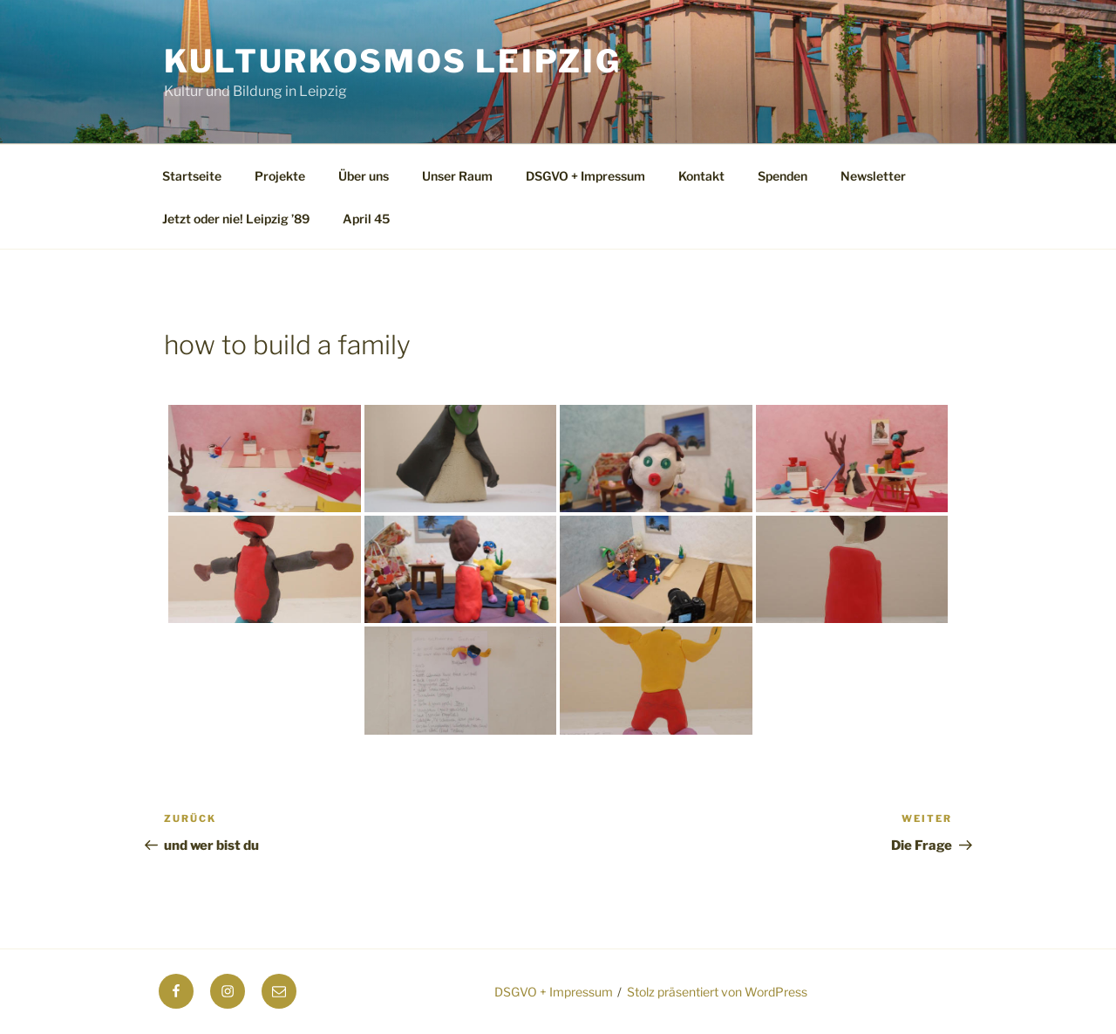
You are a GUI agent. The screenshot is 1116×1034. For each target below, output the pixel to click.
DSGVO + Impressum (585, 175)
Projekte (280, 175)
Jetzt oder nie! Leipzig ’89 (236, 218)
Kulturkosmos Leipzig (393, 61)
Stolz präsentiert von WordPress (717, 991)
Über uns (363, 175)
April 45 (366, 218)
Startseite (191, 175)
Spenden (782, 175)
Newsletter (873, 175)
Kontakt (701, 175)
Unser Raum (457, 175)
